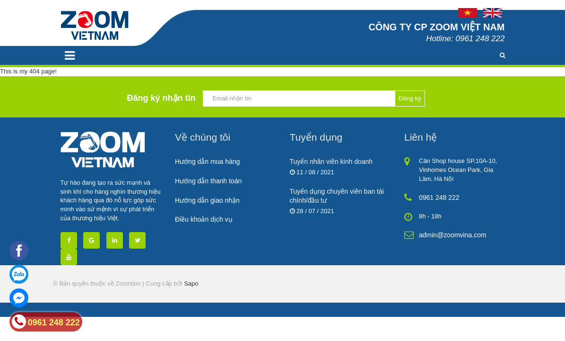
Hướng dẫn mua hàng (207, 161)
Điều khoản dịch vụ (204, 219)
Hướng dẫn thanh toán (208, 181)
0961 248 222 (439, 197)
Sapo (191, 283)
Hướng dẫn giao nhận (207, 200)
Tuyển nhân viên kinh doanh (331, 161)
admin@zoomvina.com (453, 235)
